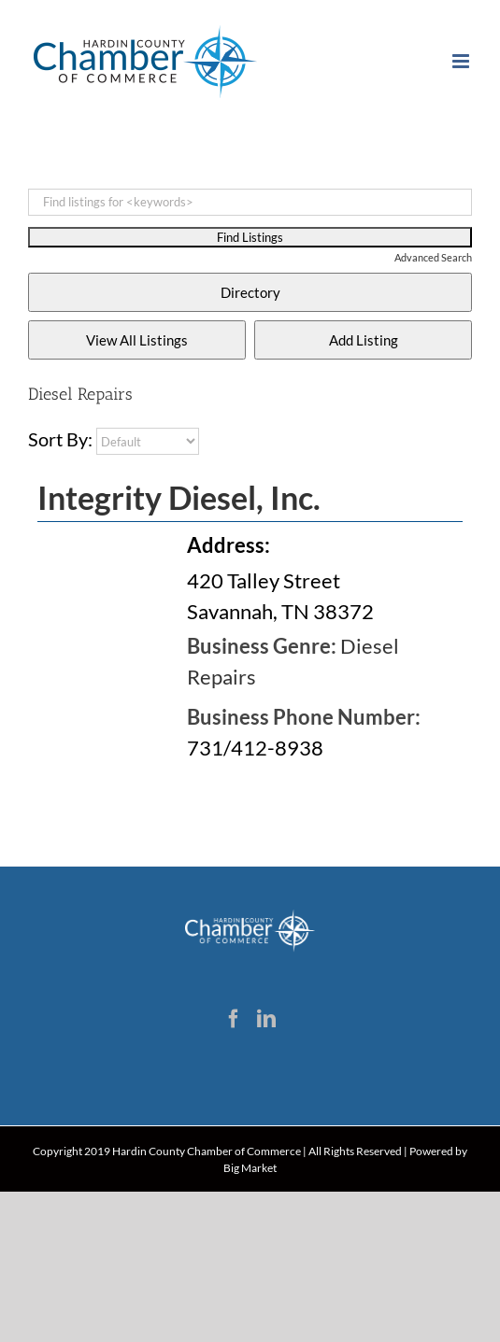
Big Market (250, 1168)
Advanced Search (433, 257)
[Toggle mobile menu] (462, 61)
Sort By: (60, 439)
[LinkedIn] (266, 1019)
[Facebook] (233, 1019)
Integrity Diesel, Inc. (179, 497)
